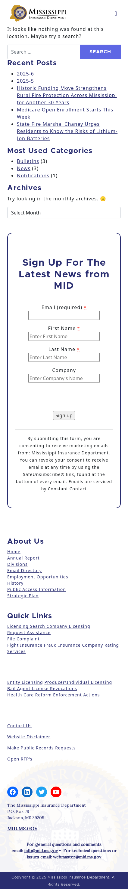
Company (64, 370)
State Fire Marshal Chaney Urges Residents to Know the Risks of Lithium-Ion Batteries (67, 131)
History (15, 583)
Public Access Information (36, 589)
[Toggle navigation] (116, 13)
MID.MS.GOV (22, 828)
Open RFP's (20, 759)
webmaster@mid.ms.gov (77, 857)
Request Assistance (29, 632)
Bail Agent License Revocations (42, 688)
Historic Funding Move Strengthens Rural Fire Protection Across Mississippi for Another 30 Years (67, 95)
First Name (64, 328)
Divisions (17, 564)
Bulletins (28, 161)
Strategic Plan (23, 595)
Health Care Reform (29, 695)
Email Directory (24, 570)
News (23, 168)
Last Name (64, 349)
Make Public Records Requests (41, 748)
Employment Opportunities (37, 577)
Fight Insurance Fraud (32, 645)
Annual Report (23, 558)
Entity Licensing (25, 682)
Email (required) (64, 307)
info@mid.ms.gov (41, 850)
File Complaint (23, 639)
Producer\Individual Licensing (78, 682)
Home (13, 551)
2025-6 (25, 73)
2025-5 (25, 81)
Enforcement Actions (76, 695)
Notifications (33, 175)
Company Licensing (67, 626)
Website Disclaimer (28, 737)
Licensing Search (26, 626)
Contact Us (19, 725)
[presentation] (61, 399)
